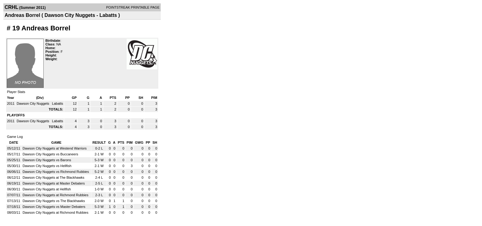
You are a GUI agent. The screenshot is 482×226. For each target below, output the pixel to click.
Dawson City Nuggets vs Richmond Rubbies (55, 171)
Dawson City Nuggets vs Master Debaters (53, 206)
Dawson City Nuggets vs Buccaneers (50, 154)
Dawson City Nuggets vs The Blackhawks (53, 201)
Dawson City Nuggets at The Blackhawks (53, 177)
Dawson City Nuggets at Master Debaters (53, 183)
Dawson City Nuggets (33, 103)
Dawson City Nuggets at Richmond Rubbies (55, 195)
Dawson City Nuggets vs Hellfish (46, 166)
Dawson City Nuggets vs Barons (46, 160)
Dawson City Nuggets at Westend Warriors (54, 148)
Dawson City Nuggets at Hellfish (46, 189)
